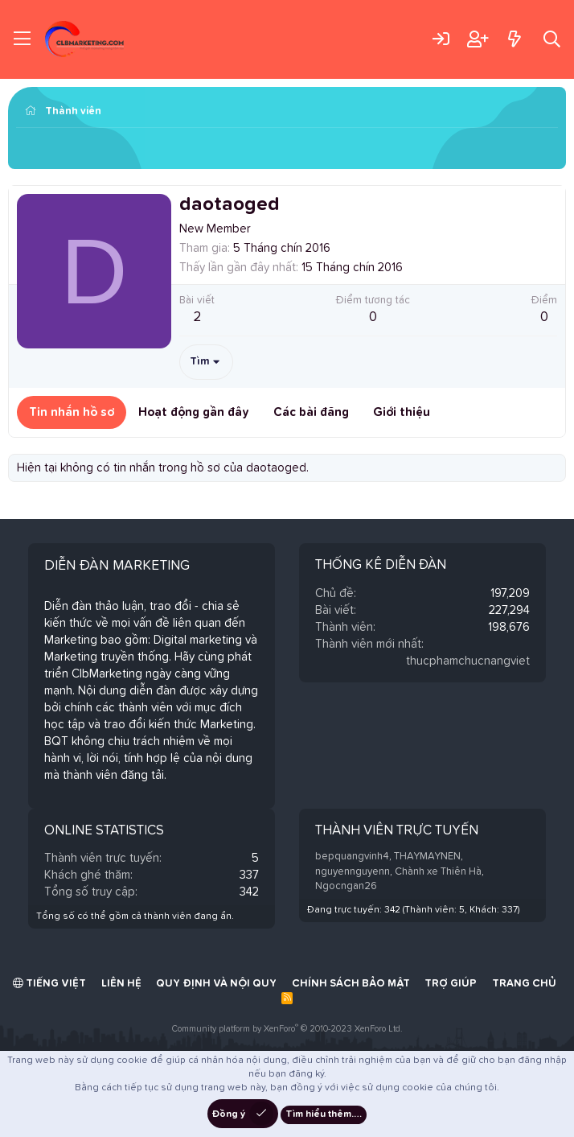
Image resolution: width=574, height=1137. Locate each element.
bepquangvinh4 (352, 856)
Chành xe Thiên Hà (438, 872)
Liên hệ (121, 983)
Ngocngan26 (346, 886)
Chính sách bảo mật (351, 983)
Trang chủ (524, 983)
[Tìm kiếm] (552, 39)
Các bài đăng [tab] (311, 412)
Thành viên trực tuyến (396, 831)
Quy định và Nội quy (216, 983)
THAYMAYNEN (427, 856)
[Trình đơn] (22, 39)
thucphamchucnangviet (468, 661)
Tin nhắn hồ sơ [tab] (71, 412)
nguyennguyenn (352, 872)
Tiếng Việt (49, 983)
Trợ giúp (450, 983)
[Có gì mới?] (514, 39)
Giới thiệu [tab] (401, 412)
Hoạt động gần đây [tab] (193, 412)
